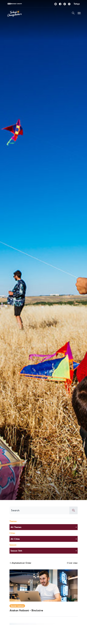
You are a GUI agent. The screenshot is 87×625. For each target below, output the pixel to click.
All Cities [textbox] (15, 539)
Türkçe (77, 3)
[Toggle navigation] (79, 13)
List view (72, 563)
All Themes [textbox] (16, 527)
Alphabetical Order (20, 563)
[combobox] (43, 527)
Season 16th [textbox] (16, 550)
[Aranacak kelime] (39, 510)
